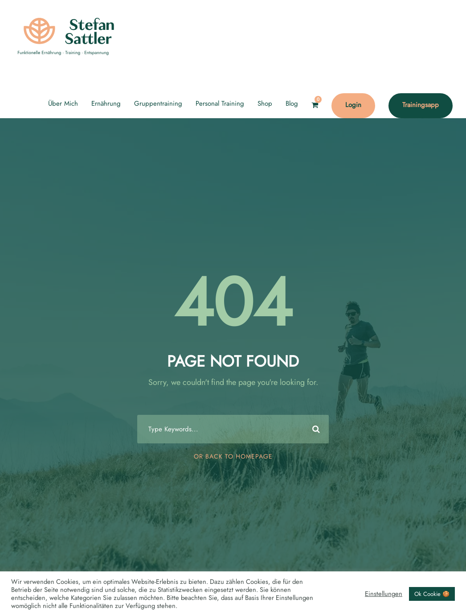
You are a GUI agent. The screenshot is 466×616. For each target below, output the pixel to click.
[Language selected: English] (443, 606)
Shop (265, 103)
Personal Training (220, 103)
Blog (292, 103)
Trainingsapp (420, 105)
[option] (443, 608)
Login (353, 105)
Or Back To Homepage (233, 456)
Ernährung (106, 103)
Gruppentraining (158, 103)
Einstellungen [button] (383, 594)
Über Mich (63, 103)
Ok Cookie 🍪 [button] (432, 594)
